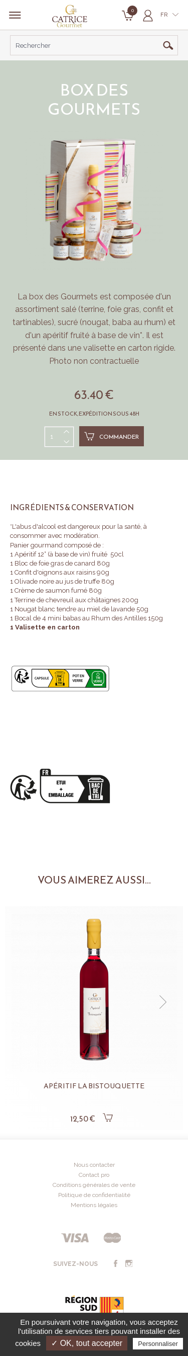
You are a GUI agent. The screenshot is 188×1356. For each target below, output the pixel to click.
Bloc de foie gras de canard (55, 563)
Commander (111, 436)
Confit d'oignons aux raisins (55, 572)
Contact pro (94, 1174)
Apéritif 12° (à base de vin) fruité (61, 554)
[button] (163, 1002)
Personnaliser (158, 1343)
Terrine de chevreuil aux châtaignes (67, 600)
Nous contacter (94, 1164)
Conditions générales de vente (94, 1184)
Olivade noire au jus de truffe (57, 581)
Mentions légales (94, 1205)
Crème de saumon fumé (52, 590)
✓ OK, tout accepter (86, 1343)
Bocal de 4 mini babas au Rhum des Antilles (81, 618)
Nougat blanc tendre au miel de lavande (75, 609)
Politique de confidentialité (94, 1195)
